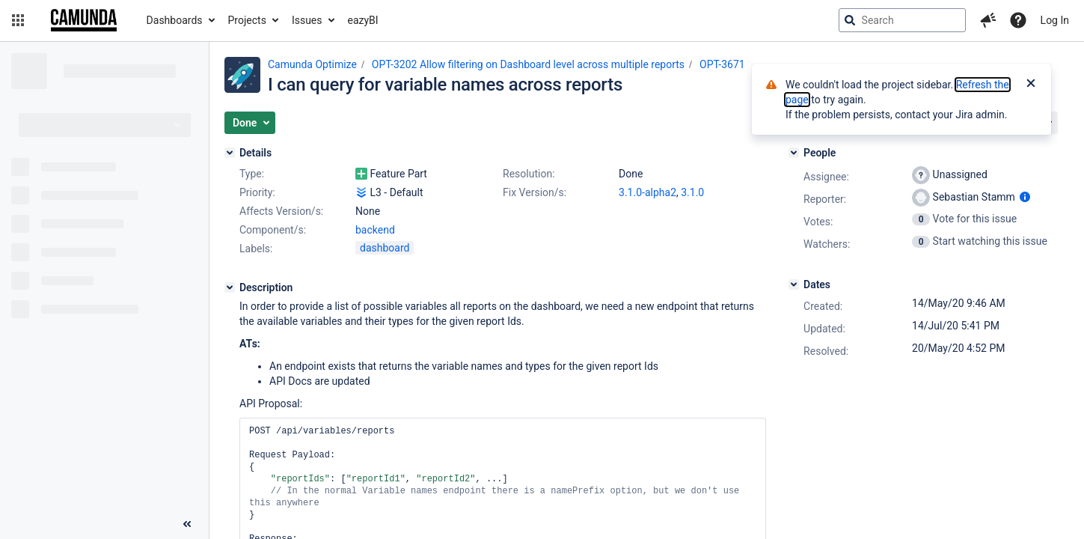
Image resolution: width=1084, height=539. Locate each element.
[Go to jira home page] (83, 20)
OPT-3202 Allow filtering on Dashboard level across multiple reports (528, 64)
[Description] (229, 287)
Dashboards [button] (175, 20)
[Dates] (793, 284)
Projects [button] (247, 20)
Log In (1055, 20)
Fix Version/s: (534, 192)
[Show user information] (1025, 197)
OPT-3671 (722, 64)
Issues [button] (307, 20)
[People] (793, 152)
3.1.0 (692, 192)
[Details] (229, 152)
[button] (17, 20)
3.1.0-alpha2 (647, 192)
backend (375, 230)
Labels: (255, 249)
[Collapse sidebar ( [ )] (187, 524)
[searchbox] (902, 20)
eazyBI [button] (363, 20)
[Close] (1030, 84)
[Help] (1018, 20)
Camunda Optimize (312, 64)
